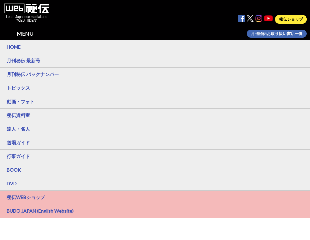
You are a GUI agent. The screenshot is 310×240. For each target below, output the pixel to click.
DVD (12, 183)
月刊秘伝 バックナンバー (33, 74)
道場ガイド (18, 142)
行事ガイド (18, 156)
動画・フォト (21, 101)
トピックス (18, 88)
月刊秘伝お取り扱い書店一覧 (277, 33)
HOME (14, 47)
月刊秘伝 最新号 (23, 60)
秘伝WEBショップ (26, 197)
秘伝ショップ (291, 19)
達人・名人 (18, 129)
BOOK (14, 170)
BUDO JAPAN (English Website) (40, 211)
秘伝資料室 (18, 115)
